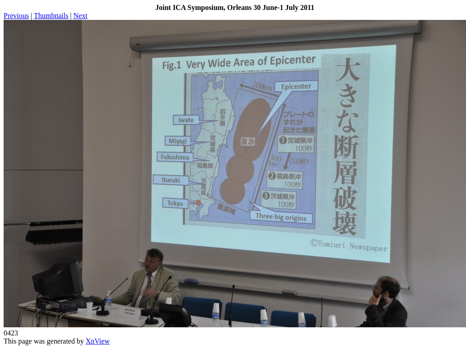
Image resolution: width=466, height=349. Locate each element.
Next (81, 15)
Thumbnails (51, 15)
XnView (98, 341)
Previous (16, 15)
